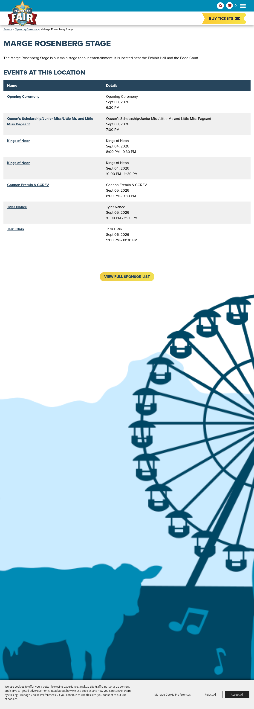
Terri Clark (15, 229)
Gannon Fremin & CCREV (28, 184)
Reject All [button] (210, 694)
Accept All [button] (237, 694)
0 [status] (235, 5)
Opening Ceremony (23, 96)
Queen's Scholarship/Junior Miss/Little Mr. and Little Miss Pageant (50, 121)
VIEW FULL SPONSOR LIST (127, 276)
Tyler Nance (17, 207)
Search (220, 5)
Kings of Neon (18, 140)
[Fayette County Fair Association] (22, 15)
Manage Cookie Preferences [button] (172, 694)
